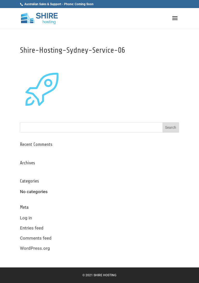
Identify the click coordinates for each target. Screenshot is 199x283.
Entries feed (32, 228)
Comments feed (36, 238)
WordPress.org (35, 248)
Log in (26, 217)
